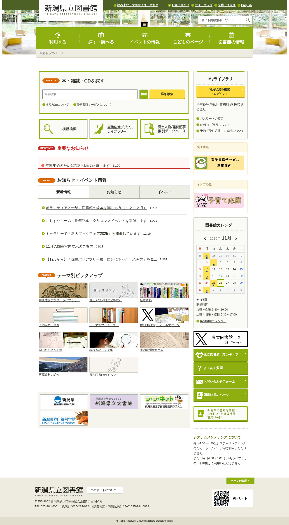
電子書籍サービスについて (94, 104)
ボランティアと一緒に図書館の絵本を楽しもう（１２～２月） (96, 208)
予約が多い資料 (63, 317)
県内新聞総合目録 (164, 342)
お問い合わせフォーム (215, 382)
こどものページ (188, 38)
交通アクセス (226, 5)
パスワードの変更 (212, 118)
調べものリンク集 (113, 342)
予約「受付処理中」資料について (222, 130)
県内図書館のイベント (113, 367)
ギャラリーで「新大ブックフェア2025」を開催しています (93, 233)
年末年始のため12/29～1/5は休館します (77, 165)
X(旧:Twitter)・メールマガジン (164, 317)
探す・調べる (101, 38)
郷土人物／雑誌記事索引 (113, 292)
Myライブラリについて (215, 124)
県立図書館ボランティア (216, 355)
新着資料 (164, 292)
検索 (144, 94)
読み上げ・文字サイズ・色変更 (137, 5)
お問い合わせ (180, 5)
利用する (57, 38)
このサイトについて (104, 490)
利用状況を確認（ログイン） (219, 91)
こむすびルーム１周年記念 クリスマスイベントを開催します (96, 221)
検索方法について (57, 104)
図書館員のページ (212, 395)
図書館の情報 (231, 38)
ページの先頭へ (240, 480)
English (246, 5)
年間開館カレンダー (213, 321)
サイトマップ (203, 5)
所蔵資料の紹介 (63, 367)
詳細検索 (167, 94)
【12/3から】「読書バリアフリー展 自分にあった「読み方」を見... (101, 259)
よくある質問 (209, 368)
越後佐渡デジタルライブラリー (63, 292)
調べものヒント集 (63, 342)
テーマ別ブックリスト (113, 317)
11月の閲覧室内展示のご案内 (69, 246)
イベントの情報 (145, 38)
